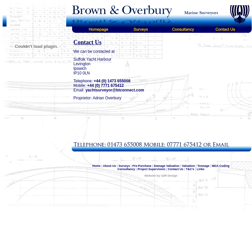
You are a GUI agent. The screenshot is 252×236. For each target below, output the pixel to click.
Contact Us (176, 169)
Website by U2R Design (161, 175)
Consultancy (126, 169)
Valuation (188, 165)
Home (96, 165)
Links (200, 169)
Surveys (124, 165)
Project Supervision (151, 169)
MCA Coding (221, 165)
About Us (109, 165)
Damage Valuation (167, 165)
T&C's (190, 169)
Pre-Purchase (141, 165)
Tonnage (203, 165)
